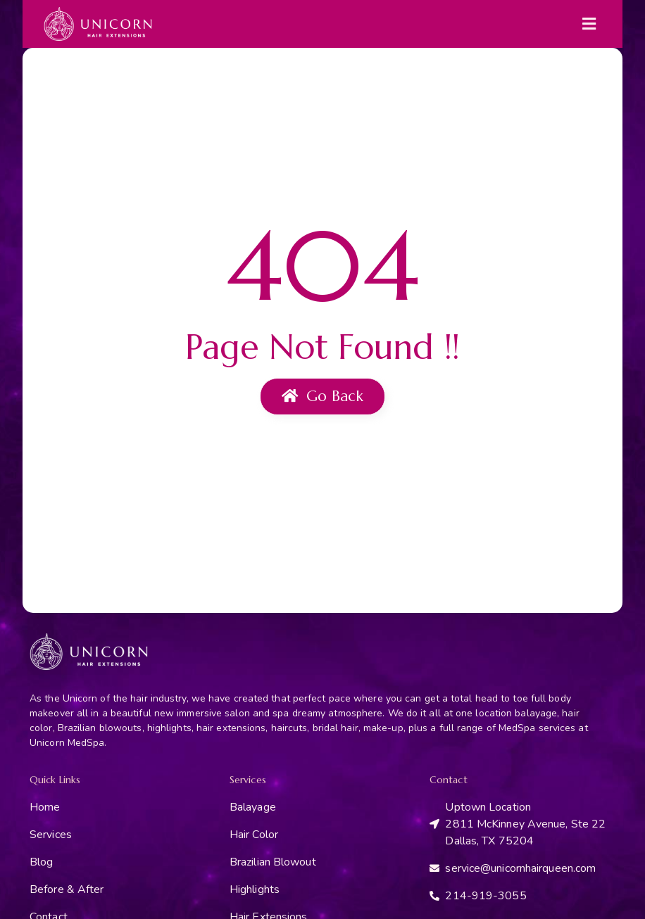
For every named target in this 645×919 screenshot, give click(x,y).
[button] (589, 24)
